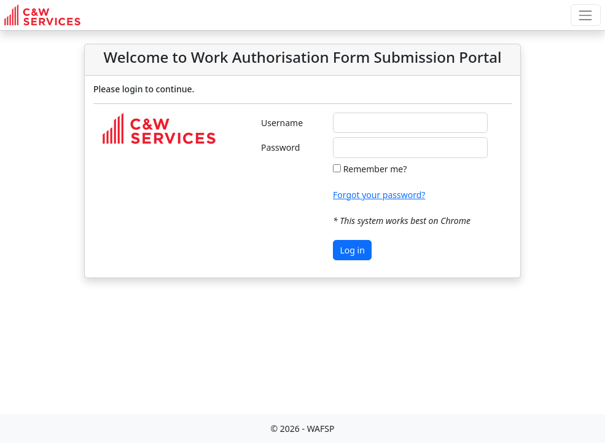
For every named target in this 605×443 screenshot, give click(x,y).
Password (280, 147)
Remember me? (375, 169)
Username (282, 123)
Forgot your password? (379, 195)
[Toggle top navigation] (586, 15)
